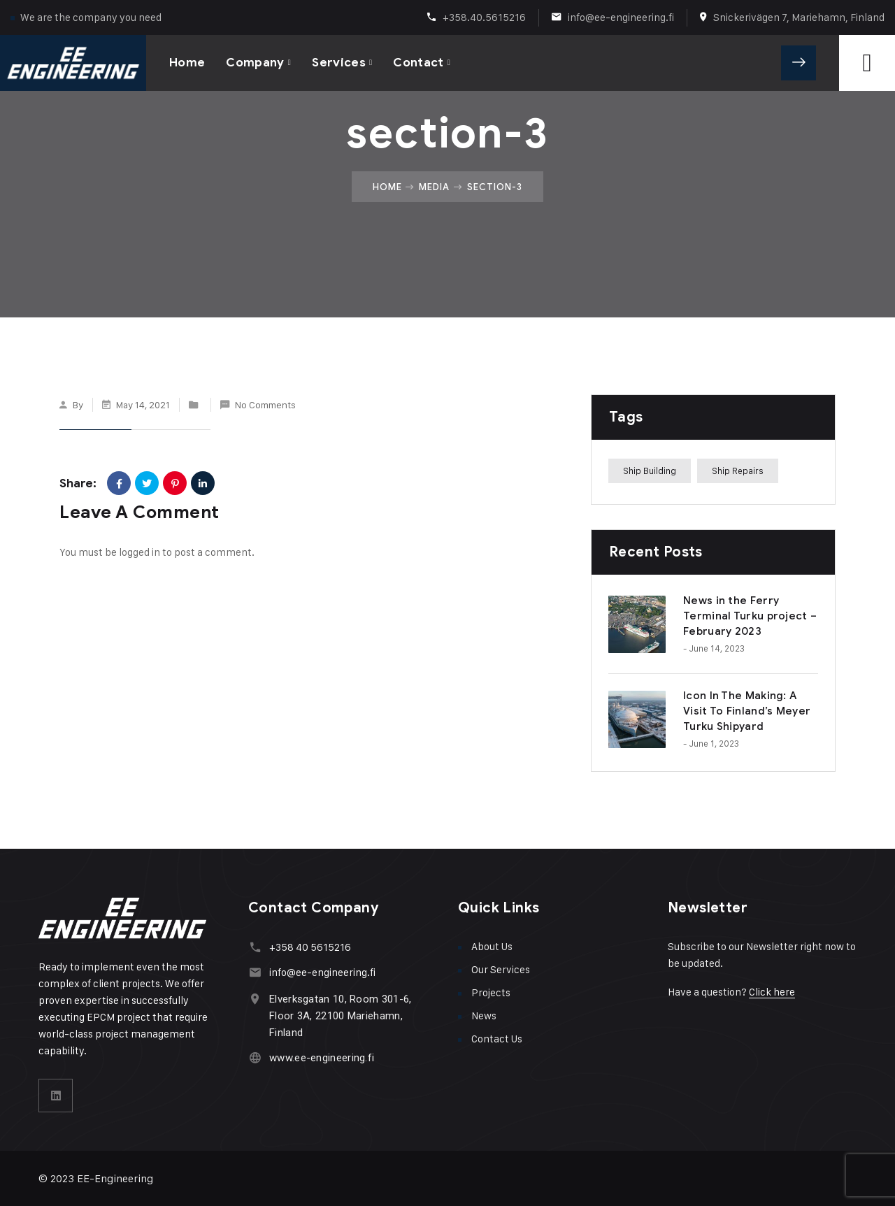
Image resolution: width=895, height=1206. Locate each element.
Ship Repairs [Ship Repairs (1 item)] (738, 470)
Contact (418, 62)
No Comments (265, 404)
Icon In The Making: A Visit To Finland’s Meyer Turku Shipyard (746, 711)
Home (187, 62)
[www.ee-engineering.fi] (255, 1057)
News (483, 1015)
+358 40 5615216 (310, 947)
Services (339, 62)
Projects (490, 992)
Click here (772, 991)
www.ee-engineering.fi (321, 1057)
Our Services (500, 969)
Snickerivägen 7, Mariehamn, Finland (799, 17)
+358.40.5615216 (484, 17)
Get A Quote (798, 62)
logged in (139, 552)
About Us (492, 946)
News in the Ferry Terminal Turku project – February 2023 (750, 616)
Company (255, 62)
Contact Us (496, 1038)
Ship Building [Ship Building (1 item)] (649, 470)
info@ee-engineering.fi (621, 17)
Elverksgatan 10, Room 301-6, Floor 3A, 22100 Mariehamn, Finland (340, 1016)
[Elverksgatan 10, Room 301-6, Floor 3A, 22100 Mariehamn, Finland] (255, 998)
